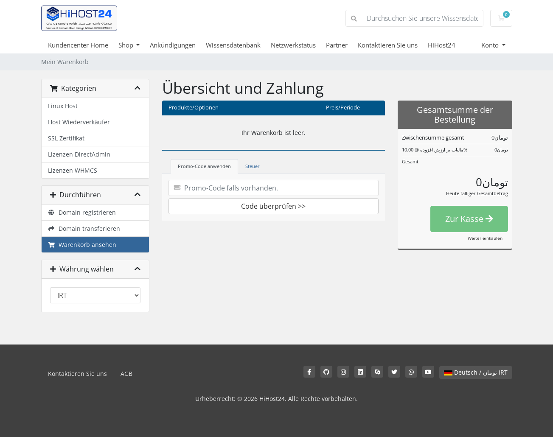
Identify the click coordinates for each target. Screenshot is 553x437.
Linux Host (63, 106)
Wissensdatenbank (233, 45)
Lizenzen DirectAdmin (79, 154)
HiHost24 (441, 45)
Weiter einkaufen (485, 238)
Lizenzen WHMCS (72, 170)
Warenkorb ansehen (82, 245)
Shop (126, 45)
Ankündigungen (173, 45)
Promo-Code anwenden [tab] (204, 166)
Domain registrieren (82, 212)
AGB (126, 374)
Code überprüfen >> (273, 206)
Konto (490, 45)
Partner (337, 45)
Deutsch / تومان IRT (476, 372)
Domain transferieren (84, 228)
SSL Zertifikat (66, 138)
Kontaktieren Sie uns (388, 45)
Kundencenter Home (78, 45)
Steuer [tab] (252, 166)
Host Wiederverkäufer (79, 122)
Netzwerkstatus (293, 45)
